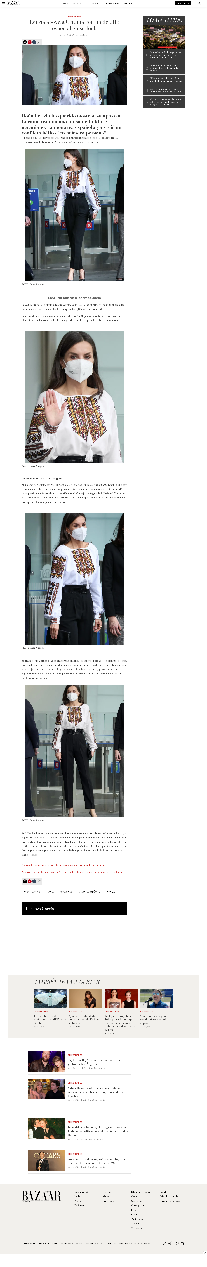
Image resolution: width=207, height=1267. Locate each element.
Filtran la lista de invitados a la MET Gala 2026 (50, 1019)
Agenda (128, 3)
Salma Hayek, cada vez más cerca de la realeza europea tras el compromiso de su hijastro (95, 1092)
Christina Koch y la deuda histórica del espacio (153, 1019)
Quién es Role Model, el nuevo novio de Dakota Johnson (84, 1019)
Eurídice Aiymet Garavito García (93, 1068)
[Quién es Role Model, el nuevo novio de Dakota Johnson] (85, 998)
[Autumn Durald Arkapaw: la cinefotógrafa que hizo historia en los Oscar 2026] (46, 1160)
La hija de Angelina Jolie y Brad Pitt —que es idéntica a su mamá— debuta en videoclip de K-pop (121, 1023)
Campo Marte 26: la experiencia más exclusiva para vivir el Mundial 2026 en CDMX (165, 55)
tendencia (66, 892)
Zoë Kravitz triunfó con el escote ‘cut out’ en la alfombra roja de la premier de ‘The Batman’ (73, 872)
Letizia (110, 892)
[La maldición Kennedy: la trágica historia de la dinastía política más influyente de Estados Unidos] (46, 1128)
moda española (89, 892)
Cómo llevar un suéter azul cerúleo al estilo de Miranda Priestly (164, 68)
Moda (65, 3)
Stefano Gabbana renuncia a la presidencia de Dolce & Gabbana (166, 90)
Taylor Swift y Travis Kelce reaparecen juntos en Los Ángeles (94, 1062)
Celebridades (93, 3)
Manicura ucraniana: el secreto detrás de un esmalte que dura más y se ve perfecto (165, 102)
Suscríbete (183, 3)
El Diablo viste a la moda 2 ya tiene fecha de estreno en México (166, 79)
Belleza (77, 3)
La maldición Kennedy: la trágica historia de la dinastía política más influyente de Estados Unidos (98, 1131)
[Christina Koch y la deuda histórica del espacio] (156, 998)
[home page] (13, 3)
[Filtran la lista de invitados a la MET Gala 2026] (50, 998)
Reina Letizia (33, 892)
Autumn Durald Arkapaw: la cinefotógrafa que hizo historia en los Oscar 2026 (96, 1161)
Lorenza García (82, 35)
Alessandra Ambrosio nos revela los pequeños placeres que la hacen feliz (63, 865)
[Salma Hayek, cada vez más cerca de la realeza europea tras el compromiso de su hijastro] (46, 1089)
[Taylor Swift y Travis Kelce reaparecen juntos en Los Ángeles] (46, 1061)
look (50, 892)
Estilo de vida (112, 3)
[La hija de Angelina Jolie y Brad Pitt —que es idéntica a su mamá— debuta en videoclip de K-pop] (121, 998)
